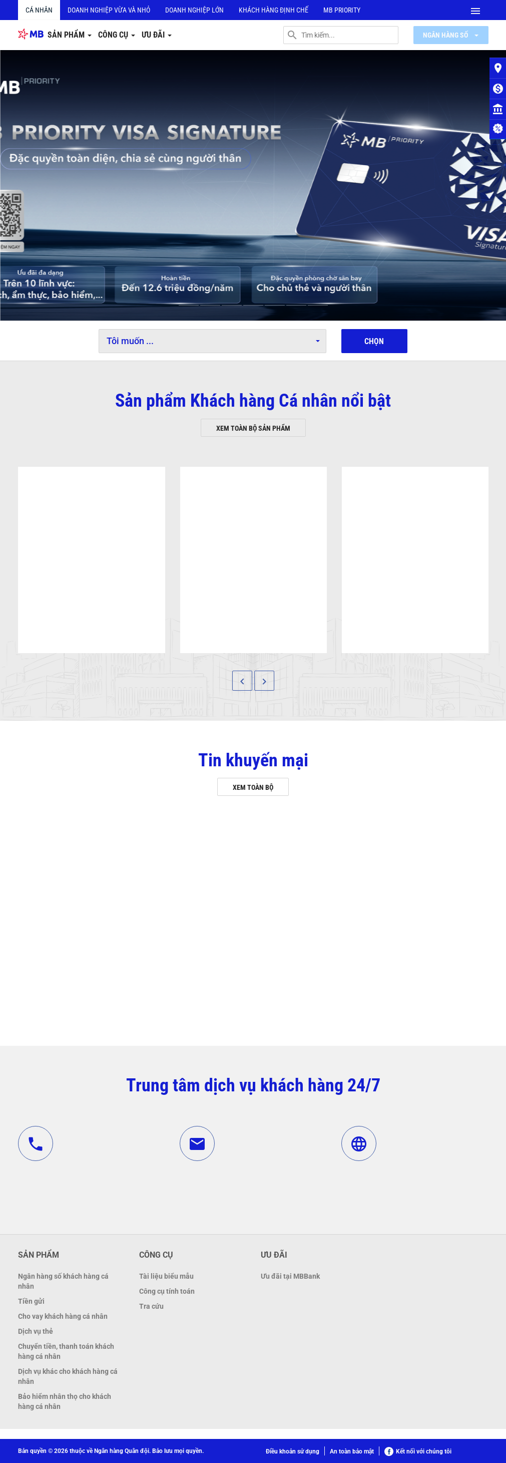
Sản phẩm (70, 35)
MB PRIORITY (341, 10)
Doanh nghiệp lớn (194, 10)
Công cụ (116, 35)
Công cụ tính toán (167, 1291)
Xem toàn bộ (253, 787)
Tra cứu (151, 1306)
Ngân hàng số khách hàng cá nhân (63, 1281)
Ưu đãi (157, 35)
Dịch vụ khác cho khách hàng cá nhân (68, 1376)
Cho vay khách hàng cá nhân (63, 1316)
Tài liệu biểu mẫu (166, 1276)
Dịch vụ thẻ (35, 1331)
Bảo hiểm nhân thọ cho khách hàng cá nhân (64, 1401)
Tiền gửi (31, 1301)
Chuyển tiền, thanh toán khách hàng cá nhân (66, 1351)
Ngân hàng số (450, 35)
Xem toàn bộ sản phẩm (253, 428)
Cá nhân (39, 10)
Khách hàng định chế (273, 10)
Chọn (374, 341)
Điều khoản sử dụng (292, 1451)
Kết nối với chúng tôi (417, 1451)
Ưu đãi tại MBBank (290, 1276)
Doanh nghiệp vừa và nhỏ (109, 10)
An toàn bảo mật (352, 1451)
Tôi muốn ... (213, 341)
